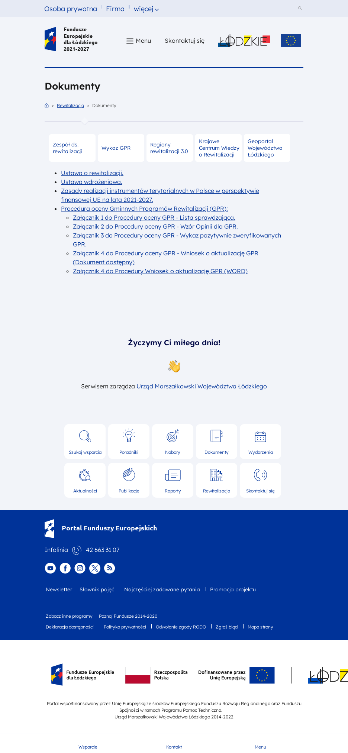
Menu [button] (143, 40)
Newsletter (59, 589)
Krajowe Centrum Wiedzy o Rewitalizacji (219, 148)
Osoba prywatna (70, 8)
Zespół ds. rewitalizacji (67, 148)
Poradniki (128, 452)
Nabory (172, 452)
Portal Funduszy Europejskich (101, 527)
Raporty (173, 491)
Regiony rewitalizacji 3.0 (169, 148)
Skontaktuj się (260, 491)
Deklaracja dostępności (70, 627)
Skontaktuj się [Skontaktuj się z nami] (184, 40)
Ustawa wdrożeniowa (91, 181)
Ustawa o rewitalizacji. (92, 173)
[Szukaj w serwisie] (301, 8)
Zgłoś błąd (227, 627)
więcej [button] (143, 8)
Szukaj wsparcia (85, 452)
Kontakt (174, 747)
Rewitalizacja (70, 105)
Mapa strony (260, 627)
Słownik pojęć (97, 589)
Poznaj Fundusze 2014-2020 (128, 616)
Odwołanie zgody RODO (181, 627)
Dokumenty (216, 452)
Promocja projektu (233, 589)
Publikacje (129, 491)
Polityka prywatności (125, 627)
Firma (115, 8)
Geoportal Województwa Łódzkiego (265, 148)
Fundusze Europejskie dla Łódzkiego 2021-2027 (71, 39)
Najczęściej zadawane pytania (162, 589)
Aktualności (85, 491)
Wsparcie (87, 747)
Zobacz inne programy (69, 616)
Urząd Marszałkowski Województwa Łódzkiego (201, 386)
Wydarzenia (260, 452)
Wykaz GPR (116, 148)
